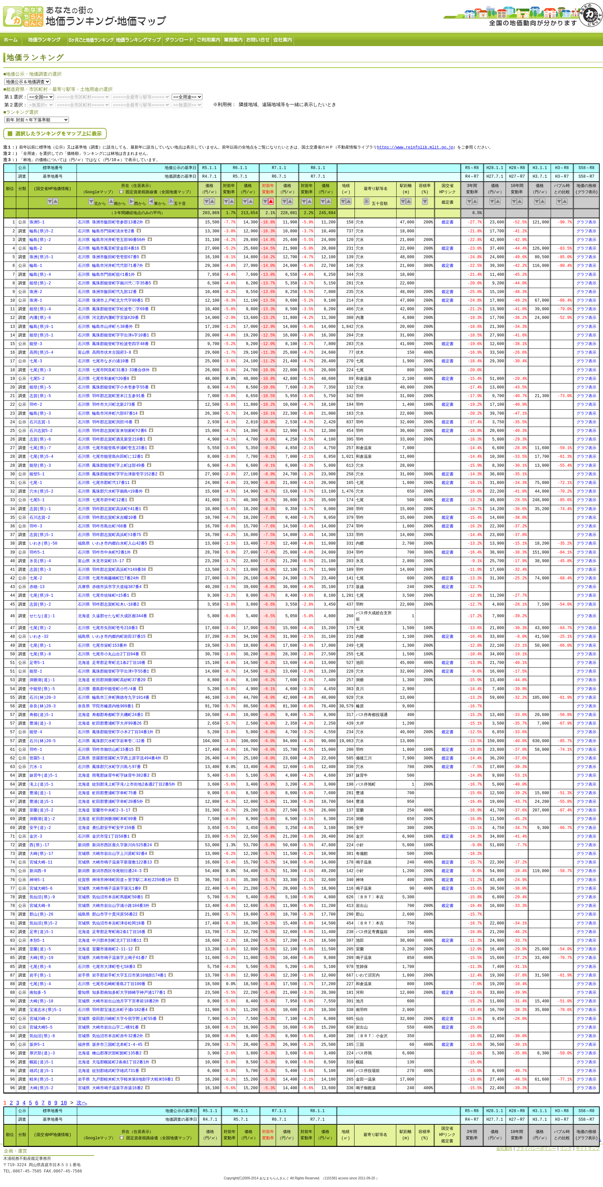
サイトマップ (588, 1147)
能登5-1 (37, 472)
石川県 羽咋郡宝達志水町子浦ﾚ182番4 (112, 1008)
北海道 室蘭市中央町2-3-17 (104, 808)
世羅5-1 (37, 756)
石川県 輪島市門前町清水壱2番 (106, 229)
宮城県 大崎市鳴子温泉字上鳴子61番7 (112, 956)
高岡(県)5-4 (41, 350)
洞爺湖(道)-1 (42, 678)
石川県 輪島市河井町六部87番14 (107, 411)
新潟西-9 (37, 869)
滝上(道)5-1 (41, 782)
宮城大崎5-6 (41, 886)
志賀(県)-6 (40, 437)
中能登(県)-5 (42, 687)
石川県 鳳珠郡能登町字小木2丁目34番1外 (115, 730)
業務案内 (233, 38)
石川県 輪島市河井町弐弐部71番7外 (110, 264)
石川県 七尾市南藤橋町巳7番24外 (108, 576)
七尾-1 (35, 481)
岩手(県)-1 (40, 973)
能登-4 (35, 730)
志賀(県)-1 (40, 507)
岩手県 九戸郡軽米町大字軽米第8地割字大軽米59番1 (125, 1077)
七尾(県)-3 (40, 368)
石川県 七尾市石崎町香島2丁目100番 (111, 982)
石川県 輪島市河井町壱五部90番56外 (111, 238)
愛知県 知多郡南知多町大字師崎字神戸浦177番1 (121, 990)
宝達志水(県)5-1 (45, 1008)
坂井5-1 (37, 1042)
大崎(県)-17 (41, 852)
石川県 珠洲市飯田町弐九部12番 (107, 290)
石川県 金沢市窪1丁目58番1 (104, 834)
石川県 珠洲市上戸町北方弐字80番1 (110, 298)
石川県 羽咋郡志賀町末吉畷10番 (107, 515)
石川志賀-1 (39, 420)
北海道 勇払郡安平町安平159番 (106, 826)
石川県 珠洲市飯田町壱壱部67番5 (108, 255)
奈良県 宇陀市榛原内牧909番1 (106, 704)
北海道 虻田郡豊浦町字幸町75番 (107, 791)
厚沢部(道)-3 (42, 1051)
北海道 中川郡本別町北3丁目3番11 (109, 938)
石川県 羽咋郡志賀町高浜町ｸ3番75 (109, 533)
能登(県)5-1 (41, 333)
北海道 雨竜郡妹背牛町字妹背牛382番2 (113, 774)
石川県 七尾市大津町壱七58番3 (106, 965)
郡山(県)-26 (41, 913)
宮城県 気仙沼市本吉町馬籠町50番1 (110, 895)
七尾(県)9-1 (41, 594)
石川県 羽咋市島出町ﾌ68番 (102, 524)
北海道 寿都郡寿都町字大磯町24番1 (110, 713)
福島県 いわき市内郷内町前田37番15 (111, 635)
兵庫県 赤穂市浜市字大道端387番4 (109, 585)
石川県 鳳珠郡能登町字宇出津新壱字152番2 (117, 472)
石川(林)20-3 (42, 695)
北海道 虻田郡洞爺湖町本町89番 (107, 817)
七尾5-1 (37, 498)
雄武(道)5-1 (41, 1069)
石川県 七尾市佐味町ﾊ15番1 (103, 594)
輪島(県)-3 (40, 411)
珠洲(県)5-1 (41, 255)
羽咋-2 (35, 403)
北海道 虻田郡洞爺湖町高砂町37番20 (111, 678)
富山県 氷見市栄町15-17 (101, 559)
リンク (566, 1147)
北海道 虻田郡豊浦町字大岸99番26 (109, 722)
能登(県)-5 (40, 385)
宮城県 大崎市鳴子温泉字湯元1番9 (109, 886)
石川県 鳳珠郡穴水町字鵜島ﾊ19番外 (110, 489)
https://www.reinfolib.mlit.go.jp (415, 146)
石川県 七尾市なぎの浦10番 (103, 359)
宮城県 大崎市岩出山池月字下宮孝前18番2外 (118, 999)
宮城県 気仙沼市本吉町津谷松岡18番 (111, 921)
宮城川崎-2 (39, 1017)
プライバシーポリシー (536, 1147)
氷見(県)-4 (40, 559)
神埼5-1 (37, 878)
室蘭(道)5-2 (41, 808)
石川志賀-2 (39, 515)
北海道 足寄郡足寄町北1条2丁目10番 (111, 661)
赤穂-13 (37, 585)
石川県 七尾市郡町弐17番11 (104, 481)
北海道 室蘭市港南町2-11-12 (105, 947)
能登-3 (35, 342)
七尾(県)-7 (40, 446)
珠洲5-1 (37, 220)
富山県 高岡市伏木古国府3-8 (104, 350)
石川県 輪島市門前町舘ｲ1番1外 (106, 272)
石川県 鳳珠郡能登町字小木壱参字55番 (113, 385)
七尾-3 (35, 359)
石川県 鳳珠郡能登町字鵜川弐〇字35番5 (114, 281)
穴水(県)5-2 (41, 489)
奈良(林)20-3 (42, 704)
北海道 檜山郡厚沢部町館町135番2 (109, 1051)
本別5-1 (37, 938)
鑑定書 (448, 220)
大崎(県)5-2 (41, 1086)
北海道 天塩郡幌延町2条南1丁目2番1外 (113, 1060)
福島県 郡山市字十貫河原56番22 (107, 913)
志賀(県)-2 (40, 602)
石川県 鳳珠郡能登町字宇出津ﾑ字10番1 (113, 333)
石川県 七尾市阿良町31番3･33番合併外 (114, 368)
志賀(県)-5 (40, 394)
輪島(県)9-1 (41, 324)
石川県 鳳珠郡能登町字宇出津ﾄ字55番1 (113, 669)
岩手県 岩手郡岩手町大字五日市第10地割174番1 (122, 973)
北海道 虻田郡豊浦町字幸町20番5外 (110, 799)
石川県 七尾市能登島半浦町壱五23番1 (112, 446)
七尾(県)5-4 (41, 455)
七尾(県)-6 (40, 965)
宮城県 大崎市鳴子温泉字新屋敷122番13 (115, 860)
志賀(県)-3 (40, 567)
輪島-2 (35, 246)
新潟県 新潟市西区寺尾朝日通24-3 (109, 869)
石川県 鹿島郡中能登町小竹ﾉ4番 (107, 687)
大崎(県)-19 (41, 956)
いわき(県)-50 (43, 542)
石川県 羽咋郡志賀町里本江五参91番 (111, 394)
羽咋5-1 (37, 550)
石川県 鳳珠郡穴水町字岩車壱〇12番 (111, 739)
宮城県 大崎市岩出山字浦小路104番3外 (113, 904)
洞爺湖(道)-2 (42, 817)
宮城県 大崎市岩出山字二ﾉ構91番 (108, 1025)
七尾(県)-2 (40, 626)
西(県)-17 (39, 843)
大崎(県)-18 (41, 999)
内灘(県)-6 (40, 316)
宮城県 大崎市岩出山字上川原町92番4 (112, 852)
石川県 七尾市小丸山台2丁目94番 (108, 652)
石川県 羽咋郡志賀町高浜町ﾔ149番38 (112, 567)
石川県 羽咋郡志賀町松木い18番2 (108, 602)
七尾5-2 (37, 377)
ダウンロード (179, 38)
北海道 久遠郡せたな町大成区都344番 (112, 614)
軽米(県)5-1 (41, 1077)
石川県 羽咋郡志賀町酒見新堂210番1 (111, 437)
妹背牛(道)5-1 (43, 774)
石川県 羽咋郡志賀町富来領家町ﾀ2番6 (112, 429)
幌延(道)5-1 (41, 1060)
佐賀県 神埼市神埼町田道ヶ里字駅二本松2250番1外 (125, 878)
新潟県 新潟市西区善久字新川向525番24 (115, 843)
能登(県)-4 (40, 307)
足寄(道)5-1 (41, 930)
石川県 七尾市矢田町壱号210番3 (107, 626)
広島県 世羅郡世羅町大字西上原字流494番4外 (119, 756)
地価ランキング (45, 38)
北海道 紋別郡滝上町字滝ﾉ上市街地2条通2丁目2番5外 (126, 782)
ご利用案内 (208, 38)
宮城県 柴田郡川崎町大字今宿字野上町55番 (117, 1017)
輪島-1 (35, 264)
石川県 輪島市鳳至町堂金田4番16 (108, 246)
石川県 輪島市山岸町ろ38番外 (105, 324)
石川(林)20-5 (42, 739)
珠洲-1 (35, 298)
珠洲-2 (35, 290)
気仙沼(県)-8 (42, 1034)
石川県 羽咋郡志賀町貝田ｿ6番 (105, 420)
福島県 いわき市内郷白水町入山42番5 (112, 542)
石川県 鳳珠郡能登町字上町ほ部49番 (111, 463)
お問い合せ (258, 38)
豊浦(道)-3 (40, 722)
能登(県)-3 (40, 463)
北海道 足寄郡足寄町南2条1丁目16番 (111, 930)
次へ (82, 1100)
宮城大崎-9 (39, 904)
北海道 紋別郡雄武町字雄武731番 (108, 1069)
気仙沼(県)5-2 (43, 921)
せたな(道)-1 (42, 614)
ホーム (11, 38)
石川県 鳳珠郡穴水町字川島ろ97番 (109, 765)
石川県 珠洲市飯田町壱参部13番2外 (110, 220)
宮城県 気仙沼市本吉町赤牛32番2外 (110, 1034)
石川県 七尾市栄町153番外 (102, 643)
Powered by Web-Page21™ (578, 1184)
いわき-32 (39, 635)
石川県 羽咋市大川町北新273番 (106, 403)
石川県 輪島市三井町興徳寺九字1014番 (113, 695)
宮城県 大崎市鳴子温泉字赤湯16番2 (110, 1086)
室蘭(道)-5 (40, 947)
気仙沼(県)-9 (42, 895)
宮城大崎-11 (41, 860)
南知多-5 (37, 990)
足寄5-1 (37, 661)
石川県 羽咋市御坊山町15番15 (106, 747)
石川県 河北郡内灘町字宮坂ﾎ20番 (108, 316)
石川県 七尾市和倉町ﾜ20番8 (103, 377)
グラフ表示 (586, 220)
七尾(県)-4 (40, 982)
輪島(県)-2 (40, 238)
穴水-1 (35, 765)
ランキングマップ (139, 38)
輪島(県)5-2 (41, 229)
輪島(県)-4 (40, 272)
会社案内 (283, 38)
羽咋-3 (35, 524)
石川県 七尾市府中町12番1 (102, 498)
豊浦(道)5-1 (41, 799)
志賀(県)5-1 (41, 533)
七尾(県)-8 (40, 652)
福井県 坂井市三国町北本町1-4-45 (110, 1042)
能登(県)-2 (40, 281)
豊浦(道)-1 (40, 791)
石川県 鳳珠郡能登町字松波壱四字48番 (113, 342)
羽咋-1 (35, 747)
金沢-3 (35, 834)
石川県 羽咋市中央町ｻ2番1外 (104, 550)
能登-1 (35, 669)
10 (64, 1100)
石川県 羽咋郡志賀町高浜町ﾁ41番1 (109, 507)
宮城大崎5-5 (41, 1025)
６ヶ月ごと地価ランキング (91, 38)
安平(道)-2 (40, 826)
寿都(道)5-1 (41, 713)
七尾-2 (35, 576)
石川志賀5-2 (41, 429)
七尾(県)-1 (40, 643)
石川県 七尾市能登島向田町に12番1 (110, 455)
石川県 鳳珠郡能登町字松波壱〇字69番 (113, 307)
